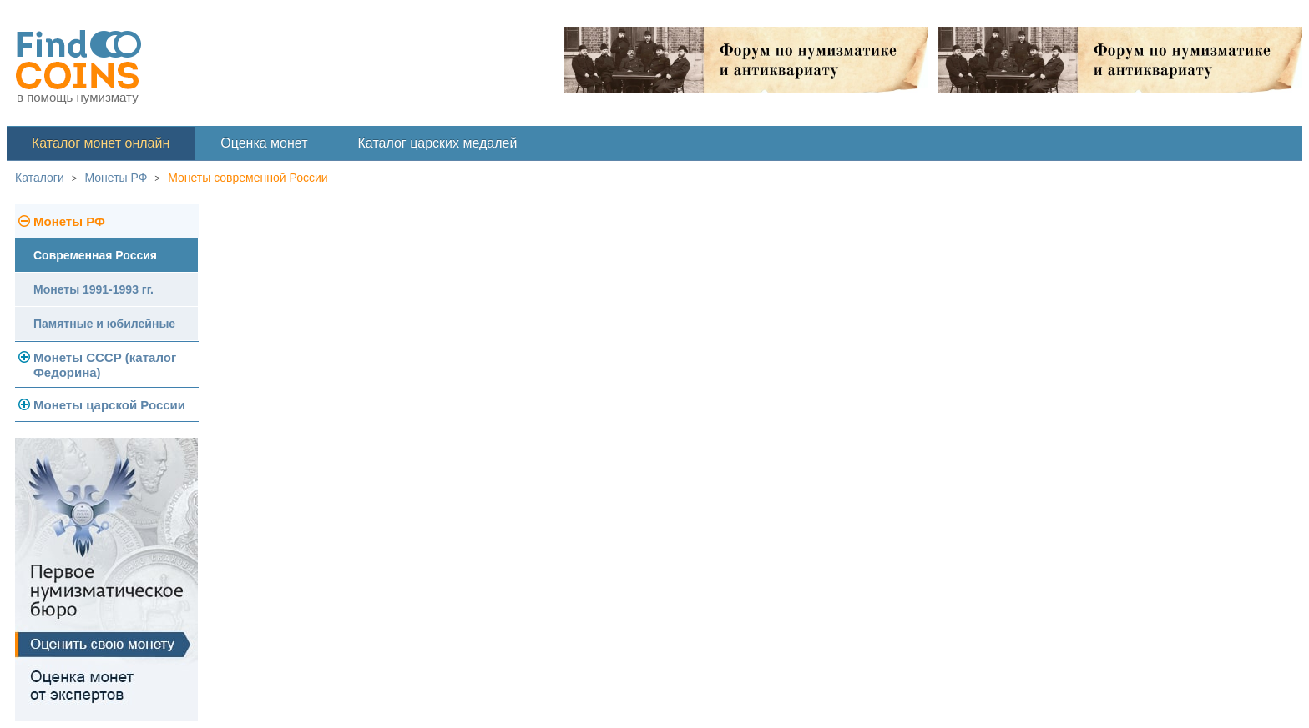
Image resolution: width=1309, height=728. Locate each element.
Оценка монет (263, 143)
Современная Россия (95, 255)
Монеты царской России (109, 405)
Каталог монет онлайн (100, 143)
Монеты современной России (248, 177)
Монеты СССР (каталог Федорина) (104, 364)
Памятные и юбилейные (104, 323)
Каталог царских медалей (438, 143)
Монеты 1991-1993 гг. (93, 289)
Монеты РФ (116, 177)
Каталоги (39, 177)
